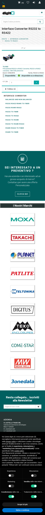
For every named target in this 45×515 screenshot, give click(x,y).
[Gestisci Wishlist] (28, 3)
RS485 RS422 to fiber (15, 128)
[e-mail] (38, 407)
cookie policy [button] (19, 451)
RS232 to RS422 (12, 116)
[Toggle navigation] (41, 12)
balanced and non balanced (19, 99)
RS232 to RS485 (12, 120)
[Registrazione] (34, 3)
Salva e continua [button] (22, 510)
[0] (21, 3)
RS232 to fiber (12, 112)
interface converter (19, 39)
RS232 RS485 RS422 (13, 108)
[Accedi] (39, 3)
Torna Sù (10, 89)
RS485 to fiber (12, 132)
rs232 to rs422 (11, 41)
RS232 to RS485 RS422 (15, 124)
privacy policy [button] (11, 441)
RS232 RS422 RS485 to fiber (17, 103)
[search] (40, 22)
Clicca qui (22, 194)
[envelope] (4, 6)
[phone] (3, 3)
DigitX (4, 39)
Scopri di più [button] (22, 504)
